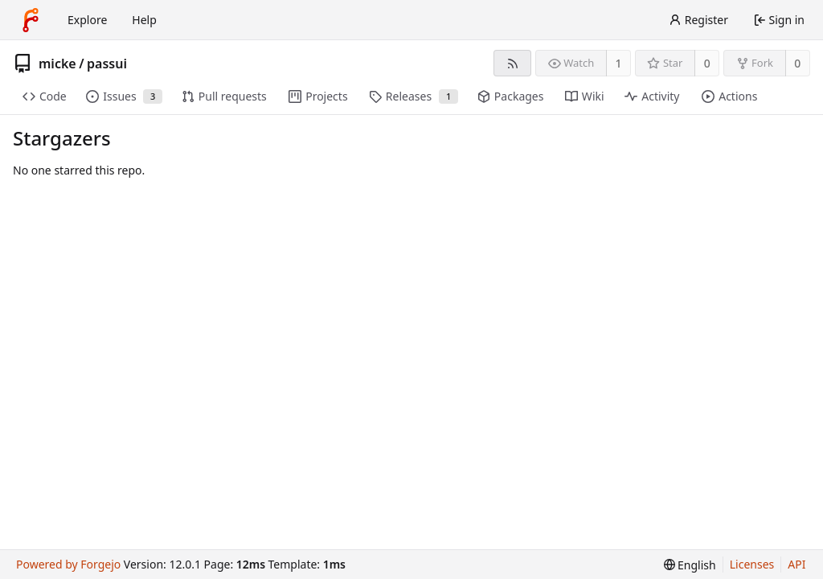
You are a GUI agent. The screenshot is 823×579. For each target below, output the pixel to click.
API (796, 564)
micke (57, 63)
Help (144, 19)
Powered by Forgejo (68, 564)
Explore (87, 19)
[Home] (30, 20)
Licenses (752, 564)
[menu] (690, 565)
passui (107, 63)
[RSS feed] (512, 63)
